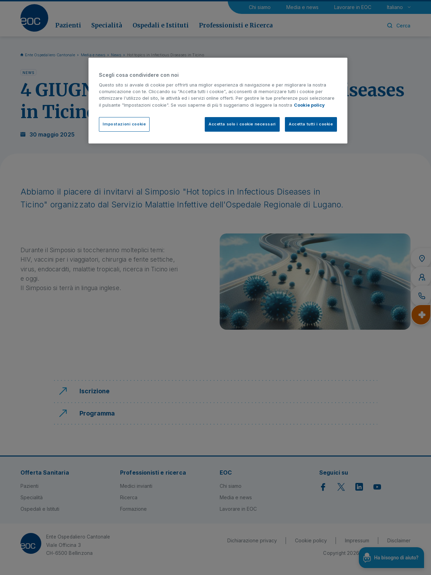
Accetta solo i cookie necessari (242, 124)
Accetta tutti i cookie (311, 124)
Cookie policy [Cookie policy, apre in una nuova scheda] (309, 105)
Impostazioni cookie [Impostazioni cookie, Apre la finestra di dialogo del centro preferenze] (124, 124)
